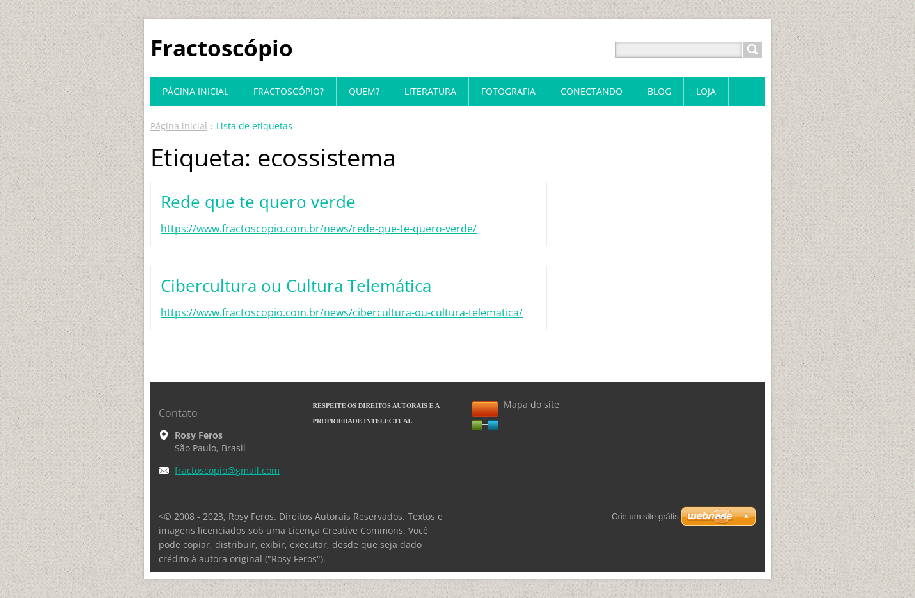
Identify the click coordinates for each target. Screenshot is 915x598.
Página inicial (178, 126)
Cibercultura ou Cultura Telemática (296, 285)
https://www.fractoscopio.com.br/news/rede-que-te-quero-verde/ (319, 229)
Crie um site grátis (645, 516)
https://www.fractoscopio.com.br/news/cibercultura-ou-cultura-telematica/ (342, 312)
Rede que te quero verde (258, 201)
